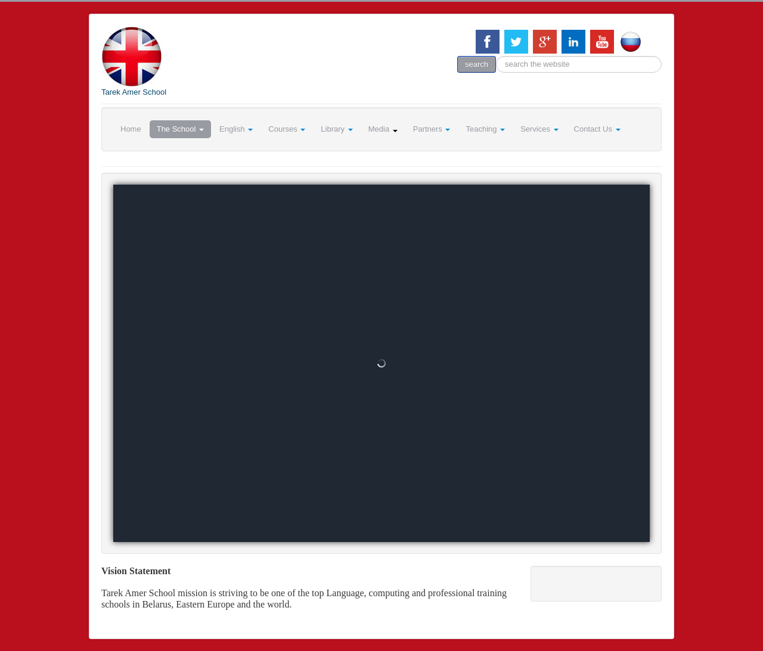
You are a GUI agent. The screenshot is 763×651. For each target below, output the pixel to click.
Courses (286, 128)
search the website (496, 56)
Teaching (485, 128)
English (236, 128)
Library (336, 128)
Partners (432, 128)
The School (180, 128)
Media (383, 128)
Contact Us (597, 128)
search (476, 64)
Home (130, 128)
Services (539, 128)
